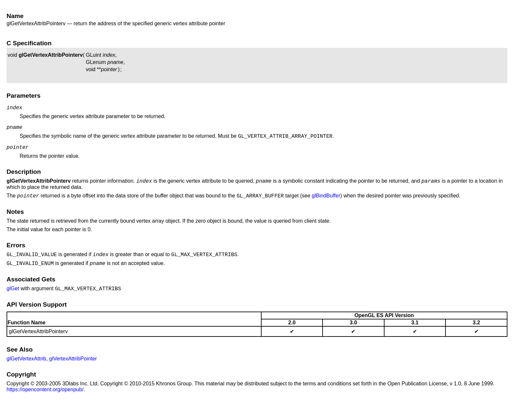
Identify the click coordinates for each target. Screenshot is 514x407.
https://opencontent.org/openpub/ (45, 397)
